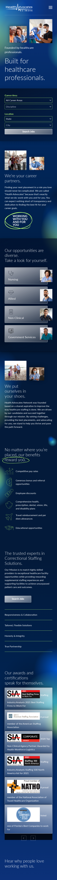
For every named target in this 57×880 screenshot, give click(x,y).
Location (9, 114)
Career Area (11, 95)
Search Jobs (28, 131)
